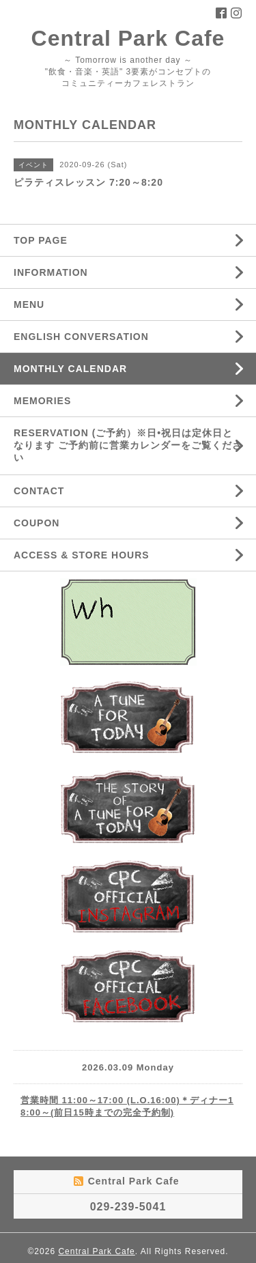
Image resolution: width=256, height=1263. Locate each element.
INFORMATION (51, 272)
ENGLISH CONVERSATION (81, 336)
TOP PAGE (41, 240)
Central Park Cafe (128, 38)
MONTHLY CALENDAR (70, 368)
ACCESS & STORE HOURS (82, 555)
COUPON (36, 522)
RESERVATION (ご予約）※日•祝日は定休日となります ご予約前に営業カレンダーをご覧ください (128, 445)
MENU (29, 304)
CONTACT (39, 490)
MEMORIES (42, 400)
